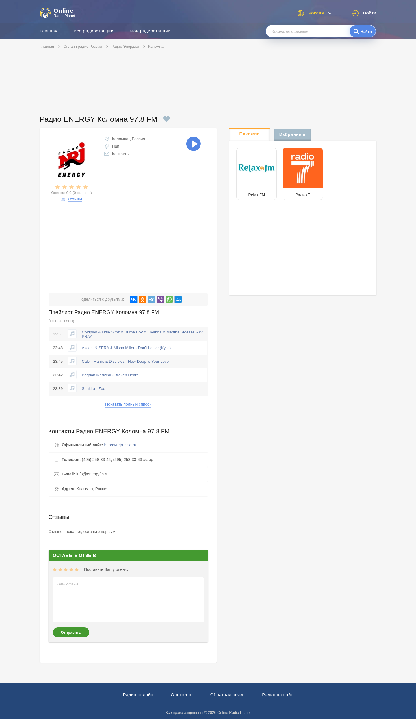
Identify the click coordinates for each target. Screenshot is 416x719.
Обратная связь (227, 694)
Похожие (249, 133)
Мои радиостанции (150, 30)
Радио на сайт (277, 694)
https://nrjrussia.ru (120, 445)
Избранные (292, 134)
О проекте (182, 694)
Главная (48, 30)
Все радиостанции (94, 30)
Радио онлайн (138, 694)
